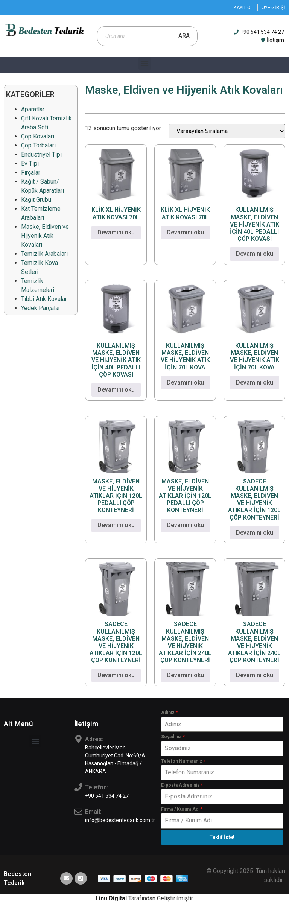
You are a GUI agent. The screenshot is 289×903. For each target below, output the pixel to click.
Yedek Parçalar (40, 308)
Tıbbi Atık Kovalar (44, 299)
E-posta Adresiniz (182, 785)
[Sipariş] (227, 131)
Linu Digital (111, 898)
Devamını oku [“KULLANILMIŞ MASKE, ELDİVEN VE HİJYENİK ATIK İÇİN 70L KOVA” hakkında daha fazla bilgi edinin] (185, 382)
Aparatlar (32, 109)
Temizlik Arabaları (44, 253)
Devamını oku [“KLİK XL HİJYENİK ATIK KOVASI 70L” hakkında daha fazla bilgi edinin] (116, 232)
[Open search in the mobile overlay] (147, 36)
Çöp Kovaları (37, 136)
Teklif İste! (222, 837)
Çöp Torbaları (38, 145)
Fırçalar (30, 172)
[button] (144, 63)
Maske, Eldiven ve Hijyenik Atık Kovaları (45, 235)
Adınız (169, 712)
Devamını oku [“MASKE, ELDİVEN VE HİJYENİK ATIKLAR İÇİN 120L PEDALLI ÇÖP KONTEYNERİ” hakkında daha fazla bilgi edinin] (116, 525)
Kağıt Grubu (36, 199)
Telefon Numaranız (183, 761)
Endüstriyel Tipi (41, 154)
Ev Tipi (30, 163)
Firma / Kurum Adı (181, 809)
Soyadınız (173, 736)
